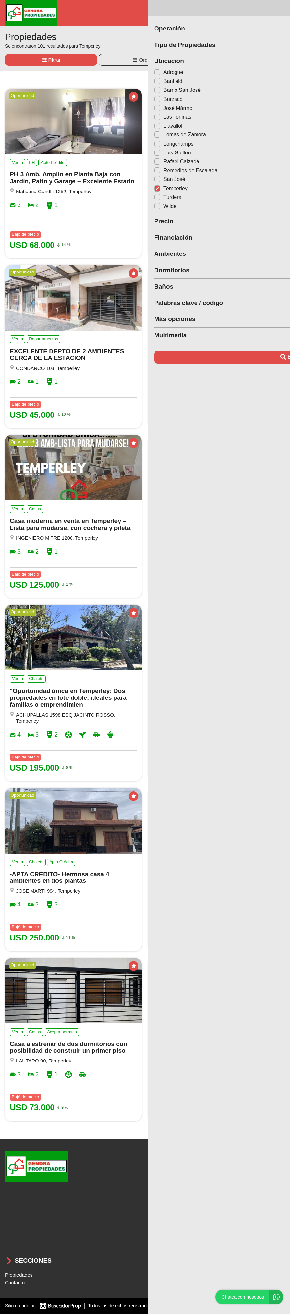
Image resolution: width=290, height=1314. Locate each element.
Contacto (15, 1282)
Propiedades (18, 1275)
